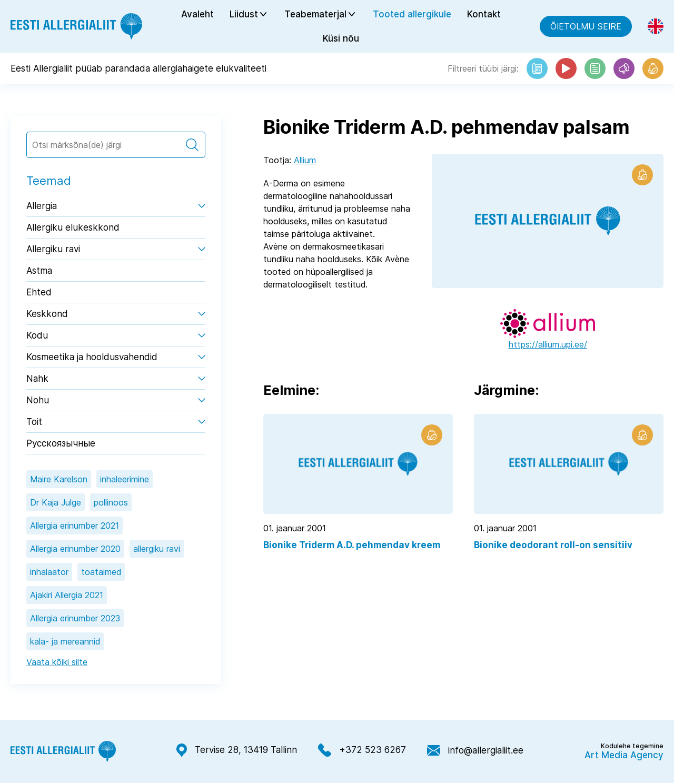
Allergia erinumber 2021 (74, 525)
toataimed (101, 572)
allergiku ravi (156, 548)
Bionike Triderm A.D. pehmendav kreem (351, 545)
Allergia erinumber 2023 (75, 618)
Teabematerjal (315, 14)
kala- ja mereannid (65, 641)
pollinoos (111, 502)
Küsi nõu (341, 38)
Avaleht (197, 14)
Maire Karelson (58, 479)
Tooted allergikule (412, 14)
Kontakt (484, 14)
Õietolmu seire (585, 26)
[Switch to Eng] (655, 26)
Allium (305, 160)
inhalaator (49, 572)
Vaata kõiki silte (56, 662)
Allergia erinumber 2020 (75, 548)
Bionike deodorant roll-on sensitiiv (553, 545)
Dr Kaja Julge (55, 502)
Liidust (244, 14)
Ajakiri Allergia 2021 (66, 595)
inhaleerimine (124, 479)
